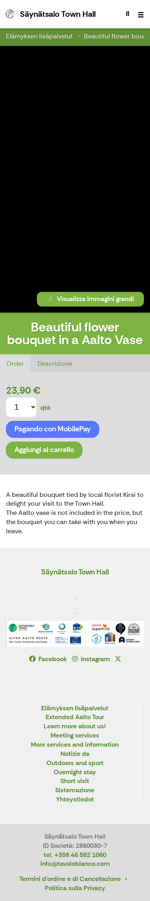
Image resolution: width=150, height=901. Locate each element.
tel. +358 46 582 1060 (75, 855)
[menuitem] (128, 14)
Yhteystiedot (75, 799)
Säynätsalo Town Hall (75, 572)
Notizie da (75, 754)
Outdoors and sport (75, 763)
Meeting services (74, 736)
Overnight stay (75, 772)
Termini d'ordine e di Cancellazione (70, 879)
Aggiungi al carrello (44, 449)
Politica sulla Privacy (75, 888)
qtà (45, 407)
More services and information (75, 745)
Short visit (74, 781)
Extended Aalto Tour (75, 717)
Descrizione (55, 363)
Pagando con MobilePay (52, 429)
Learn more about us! (75, 726)
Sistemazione (74, 790)
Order (15, 363)
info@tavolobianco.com (75, 863)
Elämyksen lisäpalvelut (39, 36)
